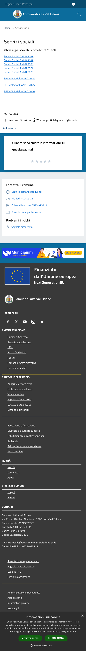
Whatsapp (39, 120)
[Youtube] (25, 322)
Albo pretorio (15, 598)
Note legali (13, 608)
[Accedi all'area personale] (73, 4)
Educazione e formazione (21, 425)
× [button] (82, 616)
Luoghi (11, 492)
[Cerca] (79, 14)
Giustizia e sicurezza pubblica (24, 431)
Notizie (11, 467)
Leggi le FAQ (14, 572)
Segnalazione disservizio (21, 566)
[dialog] (43, 631)
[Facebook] (8, 322)
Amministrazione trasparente (24, 592)
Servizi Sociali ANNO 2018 (18, 56)
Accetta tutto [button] (30, 638)
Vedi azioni (10, 128)
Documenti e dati (17, 368)
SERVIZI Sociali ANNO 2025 (19, 85)
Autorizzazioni (15, 451)
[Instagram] (33, 322)
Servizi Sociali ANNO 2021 (18, 64)
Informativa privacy (18, 603)
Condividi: (12, 114)
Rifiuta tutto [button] (56, 638)
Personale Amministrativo (22, 363)
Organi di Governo (18, 337)
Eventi (11, 497)
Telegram (56, 120)
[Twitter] (16, 322)
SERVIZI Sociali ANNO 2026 (19, 91)
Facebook (11, 120)
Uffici (10, 347)
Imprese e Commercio (19, 399)
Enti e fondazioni (17, 352)
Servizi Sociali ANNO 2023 (18, 72)
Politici (11, 358)
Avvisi (11, 478)
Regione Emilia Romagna (18, 4)
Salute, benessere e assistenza (24, 446)
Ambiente (13, 441)
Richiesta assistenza (19, 577)
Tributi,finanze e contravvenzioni (26, 436)
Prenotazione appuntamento (23, 561)
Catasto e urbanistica (19, 405)
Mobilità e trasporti (18, 410)
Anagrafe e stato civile (20, 384)
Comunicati (14, 472)
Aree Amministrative (19, 342)
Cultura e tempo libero (20, 389)
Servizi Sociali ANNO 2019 (18, 60)
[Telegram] (42, 322)
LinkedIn (71, 120)
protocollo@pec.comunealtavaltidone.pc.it (32, 542)
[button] (43, 645)
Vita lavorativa (16, 394)
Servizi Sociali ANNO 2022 (18, 68)
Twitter (25, 120)
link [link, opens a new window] (74, 631)
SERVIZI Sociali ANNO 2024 (19, 78)
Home (7, 28)
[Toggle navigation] (6, 14)
